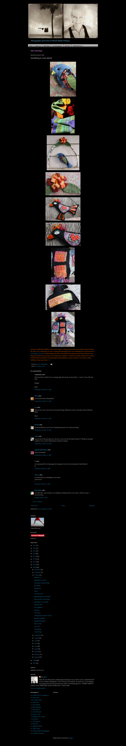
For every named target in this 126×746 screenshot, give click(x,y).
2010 (34, 564)
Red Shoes (35, 719)
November (37, 572)
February (37, 654)
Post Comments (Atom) (45, 509)
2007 (34, 663)
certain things (38, 632)
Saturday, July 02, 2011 (41, 497)
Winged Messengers (40, 621)
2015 (34, 551)
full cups (36, 610)
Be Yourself (35, 697)
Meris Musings (36, 707)
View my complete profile (38, 688)
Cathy (36, 436)
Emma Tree (35, 702)
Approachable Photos (41, 450)
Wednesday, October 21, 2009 (43, 389)
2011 (34, 562)
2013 (34, 556)
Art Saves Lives (38, 593)
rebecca (37, 475)
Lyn (36, 407)
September (37, 635)
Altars (36, 591)
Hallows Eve (37, 577)
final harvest (37, 588)
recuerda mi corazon (38, 733)
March (36, 651)
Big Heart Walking (39, 618)
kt (35, 461)
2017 (34, 545)
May (35, 646)
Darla (36, 396)
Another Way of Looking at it (40, 695)
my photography (57, 45)
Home (31, 45)
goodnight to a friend (40, 580)
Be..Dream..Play (37, 700)
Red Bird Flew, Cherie (38, 716)
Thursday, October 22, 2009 (42, 468)
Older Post (92, 505)
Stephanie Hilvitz (37, 726)
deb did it (44, 677)
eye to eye (37, 626)
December (37, 569)
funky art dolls (38, 604)
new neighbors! (38, 607)
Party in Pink (37, 623)
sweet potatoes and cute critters (43, 615)
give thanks (37, 585)
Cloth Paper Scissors (37, 353)
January (36, 657)
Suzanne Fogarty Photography (40, 731)
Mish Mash (46, 45)
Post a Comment (37, 501)
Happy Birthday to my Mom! (42, 596)
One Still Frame (36, 712)
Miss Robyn (38, 490)
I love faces (37, 613)
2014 (34, 553)
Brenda (37, 424)
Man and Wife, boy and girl (42, 599)
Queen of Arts (36, 714)
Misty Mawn (36, 709)
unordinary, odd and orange (42, 583)
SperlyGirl (35, 723)
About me (38, 45)
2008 (34, 660)
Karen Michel (36, 705)
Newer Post (34, 505)
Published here (77, 45)
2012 (34, 559)
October (36, 575)
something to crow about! (41, 602)
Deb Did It (67, 45)
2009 (34, 567)
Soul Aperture (36, 721)
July (35, 640)
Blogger (70, 738)
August (36, 638)
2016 (34, 548)
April (36, 649)
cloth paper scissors (40, 366)
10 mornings (37, 629)
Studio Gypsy (36, 728)
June (35, 643)
